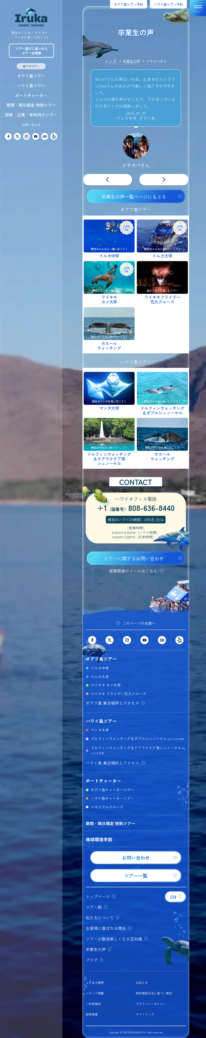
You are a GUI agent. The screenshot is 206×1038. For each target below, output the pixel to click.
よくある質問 (95, 982)
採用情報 (92, 1014)
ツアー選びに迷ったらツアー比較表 (31, 50)
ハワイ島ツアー (31, 85)
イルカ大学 (100, 676)
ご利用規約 (93, 1004)
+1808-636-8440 (136, 508)
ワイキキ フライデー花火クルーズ (118, 693)
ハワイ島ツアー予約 (168, 4)
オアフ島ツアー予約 (128, 4)
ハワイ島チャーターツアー (112, 798)
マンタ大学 (100, 729)
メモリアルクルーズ (107, 806)
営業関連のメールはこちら (133, 571)
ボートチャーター (31, 95)
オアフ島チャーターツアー (112, 789)
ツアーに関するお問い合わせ (134, 558)
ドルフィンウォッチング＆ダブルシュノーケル (137, 738)
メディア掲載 (95, 993)
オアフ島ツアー (31, 76)
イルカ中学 (100, 668)
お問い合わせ (31, 124)
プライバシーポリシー (151, 1004)
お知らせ (142, 982)
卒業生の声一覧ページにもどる (133, 196)
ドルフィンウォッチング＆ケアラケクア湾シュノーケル (138, 750)
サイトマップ (145, 1014)
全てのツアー (31, 66)
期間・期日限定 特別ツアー (31, 105)
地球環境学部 (99, 839)
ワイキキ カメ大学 (106, 684)
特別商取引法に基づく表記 (154, 993)
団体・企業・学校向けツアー (31, 115)
